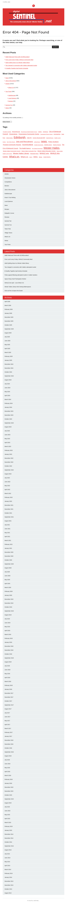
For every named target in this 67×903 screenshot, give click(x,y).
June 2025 (7, 340)
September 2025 (9, 329)
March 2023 (8, 446)
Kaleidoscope (12, 95)
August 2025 (8, 333)
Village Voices (8, 232)
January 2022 (8, 501)
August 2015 (8, 803)
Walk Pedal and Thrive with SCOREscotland (17, 57)
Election (7, 185)
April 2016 (7, 771)
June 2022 (7, 481)
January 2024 (8, 407)
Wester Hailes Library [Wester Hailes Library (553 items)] (21, 153)
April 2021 (7, 536)
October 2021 (8, 513)
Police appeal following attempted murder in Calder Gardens (21, 275)
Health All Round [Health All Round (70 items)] (49, 137)
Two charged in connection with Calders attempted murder (21, 65)
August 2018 (8, 662)
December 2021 (9, 505)
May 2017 (7, 720)
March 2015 (8, 822)
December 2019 (9, 599)
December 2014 (9, 834)
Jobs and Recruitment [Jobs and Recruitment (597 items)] (24, 142)
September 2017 (9, 705)
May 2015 (7, 814)
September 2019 (9, 611)
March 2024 (8, 399)
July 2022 (7, 477)
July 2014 (7, 854)
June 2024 (7, 387)
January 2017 (8, 736)
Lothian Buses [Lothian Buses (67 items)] (37, 141)
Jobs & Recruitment (10, 80)
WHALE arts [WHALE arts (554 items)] (44, 153)
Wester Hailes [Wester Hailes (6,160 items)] (51, 148)
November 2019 (9, 603)
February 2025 (9, 356)
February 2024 (9, 403)
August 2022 (8, 474)
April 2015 (7, 818)
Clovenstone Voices (10, 178)
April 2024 (7, 395)
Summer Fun (9, 105)
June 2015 (7, 810)
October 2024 (8, 372)
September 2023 (9, 423)
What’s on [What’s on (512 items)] (24, 157)
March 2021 (8, 540)
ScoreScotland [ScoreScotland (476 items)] (27, 145)
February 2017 (9, 732)
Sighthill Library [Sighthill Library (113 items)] (48, 144)
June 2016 (7, 763)
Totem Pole (8, 229)
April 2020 (7, 583)
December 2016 (9, 740)
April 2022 (7, 489)
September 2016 (9, 752)
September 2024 (9, 376)
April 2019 (7, 630)
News (7, 78)
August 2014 (8, 850)
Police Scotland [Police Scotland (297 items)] (53, 142)
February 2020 (9, 591)
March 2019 (8, 634)
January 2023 (8, 454)
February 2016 (9, 779)
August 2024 (8, 380)
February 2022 (9, 497)
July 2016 (7, 760)
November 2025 (9, 321)
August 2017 (8, 709)
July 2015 (7, 807)
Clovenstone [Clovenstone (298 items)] (13, 134)
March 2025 (8, 352)
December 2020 (9, 552)
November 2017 (9, 697)
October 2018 (8, 654)
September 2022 (9, 470)
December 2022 (9, 458)
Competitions (8, 182)
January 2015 (8, 830)
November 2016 (9, 744)
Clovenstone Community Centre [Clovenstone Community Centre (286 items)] (29, 134)
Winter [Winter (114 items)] (40, 157)
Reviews (10, 101)
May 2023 (7, 438)
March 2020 (8, 587)
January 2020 (8, 595)
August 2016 (8, 756)
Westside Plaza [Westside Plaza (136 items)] (34, 153)
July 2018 (7, 665)
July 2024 (7, 383)
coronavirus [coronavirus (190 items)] (57, 134)
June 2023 (7, 434)
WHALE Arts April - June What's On (14, 283)
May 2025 (7, 344)
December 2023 (9, 411)
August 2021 (8, 521)
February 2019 (9, 638)
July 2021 (7, 524)
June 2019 (7, 622)
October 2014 (8, 842)
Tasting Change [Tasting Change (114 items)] (57, 144)
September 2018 (9, 658)
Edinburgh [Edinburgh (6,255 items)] (19, 137)
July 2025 (7, 336)
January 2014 (8, 877)
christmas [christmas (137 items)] (45, 131)
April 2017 (7, 724)
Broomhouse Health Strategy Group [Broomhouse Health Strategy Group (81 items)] (29, 131)
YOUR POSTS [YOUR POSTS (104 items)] (46, 157)
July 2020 (7, 571)
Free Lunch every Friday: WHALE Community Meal (19, 59)
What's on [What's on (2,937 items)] (14, 156)
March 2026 (8, 305)
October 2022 (8, 466)
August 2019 (8, 615)
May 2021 (7, 532)
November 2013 (9, 885)
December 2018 (9, 646)
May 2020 (7, 579)
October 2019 (8, 607)
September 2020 (9, 564)
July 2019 (7, 618)
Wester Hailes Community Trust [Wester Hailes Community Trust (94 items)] (28, 151)
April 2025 (7, 348)
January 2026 (8, 313)
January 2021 (8, 548)
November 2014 (9, 838)
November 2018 (9, 650)
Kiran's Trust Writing (10, 197)
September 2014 (9, 846)
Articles (7, 83)
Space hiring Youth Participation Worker (15, 279)
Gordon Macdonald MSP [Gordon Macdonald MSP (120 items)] (39, 137)
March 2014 (8, 869)
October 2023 (8, 419)
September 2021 (9, 517)
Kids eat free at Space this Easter (14, 290)
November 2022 (9, 462)
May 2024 (7, 391)
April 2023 (7, 442)
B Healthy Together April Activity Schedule (16, 68)
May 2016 (7, 767)
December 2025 (9, 317)
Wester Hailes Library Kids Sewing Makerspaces (18, 286)
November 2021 (9, 509)
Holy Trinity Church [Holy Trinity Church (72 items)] (11, 141)
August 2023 (8, 427)
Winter (7, 108)
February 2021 (9, 544)
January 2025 (8, 360)
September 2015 (9, 799)
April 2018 (7, 677)
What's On (11, 87)
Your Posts (8, 91)
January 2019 (8, 642)
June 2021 (7, 528)
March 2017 (8, 728)
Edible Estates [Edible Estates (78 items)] (9, 137)
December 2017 (9, 693)
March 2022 (8, 493)
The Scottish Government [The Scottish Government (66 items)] (37, 148)
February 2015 (9, 826)
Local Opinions (12, 98)
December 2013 (9, 881)
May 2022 (7, 485)
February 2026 (9, 309)
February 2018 (9, 685)
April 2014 (7, 865)
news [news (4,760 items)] (44, 141)
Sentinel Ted (8, 221)
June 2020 (7, 575)
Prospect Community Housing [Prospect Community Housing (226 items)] (12, 144)
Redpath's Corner (9, 213)
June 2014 (7, 857)
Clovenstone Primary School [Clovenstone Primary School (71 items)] (46, 134)
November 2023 (9, 415)
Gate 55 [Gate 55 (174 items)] (29, 137)
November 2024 (9, 368)
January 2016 (8, 783)
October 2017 (8, 701)
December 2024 (9, 364)
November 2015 (9, 791)
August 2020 (8, 568)
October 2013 (8, 889)
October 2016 (8, 748)
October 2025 (8, 325)
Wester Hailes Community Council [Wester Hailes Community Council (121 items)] (11, 151)
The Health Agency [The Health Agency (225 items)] (25, 148)
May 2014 (7, 861)
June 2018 (7, 669)
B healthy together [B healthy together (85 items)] (7, 131)
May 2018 (7, 673)
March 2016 (8, 775)
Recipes (7, 209)
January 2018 (8, 689)
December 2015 (9, 787)
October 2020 (8, 560)
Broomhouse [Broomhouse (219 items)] (16, 131)
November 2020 (9, 556)
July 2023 (7, 430)
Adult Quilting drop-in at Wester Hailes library (17, 62)
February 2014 (9, 873)
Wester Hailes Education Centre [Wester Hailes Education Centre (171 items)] (46, 151)
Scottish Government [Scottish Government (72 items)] (38, 144)
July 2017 (7, 713)
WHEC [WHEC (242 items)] (35, 157)
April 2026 (7, 301)
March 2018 (8, 681)
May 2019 (7, 626)
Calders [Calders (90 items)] (40, 131)
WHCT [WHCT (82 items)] (30, 157)
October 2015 (8, 795)
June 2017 (7, 716)
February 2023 (9, 450)
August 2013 (8, 893)
